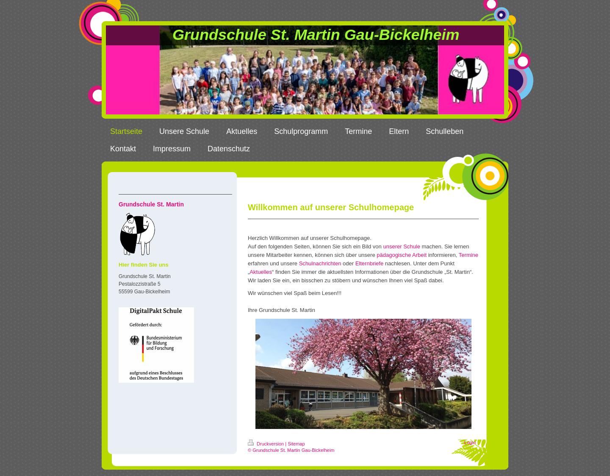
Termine (468, 255)
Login (470, 442)
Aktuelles (261, 272)
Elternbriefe (369, 263)
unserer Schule (401, 246)
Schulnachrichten (320, 263)
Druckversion (266, 443)
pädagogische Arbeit (402, 255)
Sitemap (296, 443)
